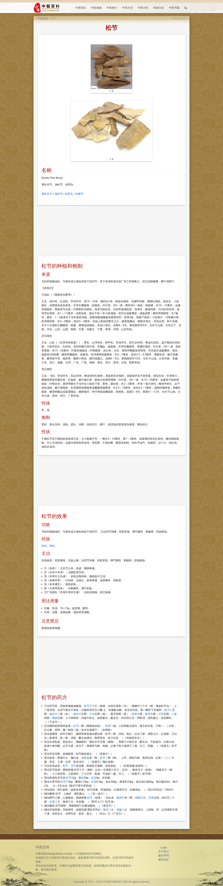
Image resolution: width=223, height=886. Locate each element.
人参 (174, 714)
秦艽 (147, 714)
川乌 (92, 714)
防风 (134, 714)
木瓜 (93, 777)
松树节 (79, 193)
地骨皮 (85, 757)
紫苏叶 (120, 797)
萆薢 (54, 718)
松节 (86, 706)
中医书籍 (174, 7)
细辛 (106, 809)
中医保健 (96, 7)
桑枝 (81, 777)
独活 (76, 714)
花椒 (119, 809)
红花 (93, 781)
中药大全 (127, 7)
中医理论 (80, 7)
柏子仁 (168, 710)
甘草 (151, 797)
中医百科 (42, 18)
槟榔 (137, 797)
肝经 (44, 546)
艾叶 (73, 765)
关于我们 (163, 851)
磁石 (52, 714)
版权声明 (163, 855)
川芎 (161, 714)
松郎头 (69, 193)
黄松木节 (46, 193)
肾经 (52, 546)
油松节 (59, 193)
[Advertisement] (111, 231)
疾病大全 (158, 7)
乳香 (108, 725)
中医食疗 (112, 7)
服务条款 (163, 859)
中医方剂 (143, 7)
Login (163, 847)
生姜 (52, 801)
